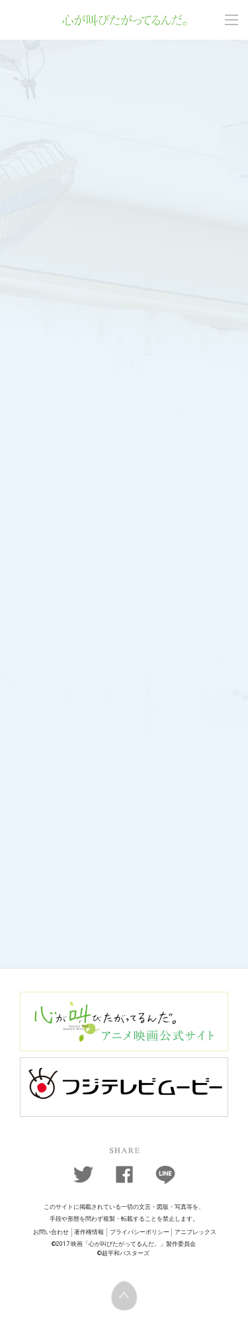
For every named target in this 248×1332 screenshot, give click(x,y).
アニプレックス (195, 1232)
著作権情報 (89, 1232)
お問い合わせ (51, 1232)
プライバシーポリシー (139, 1232)
